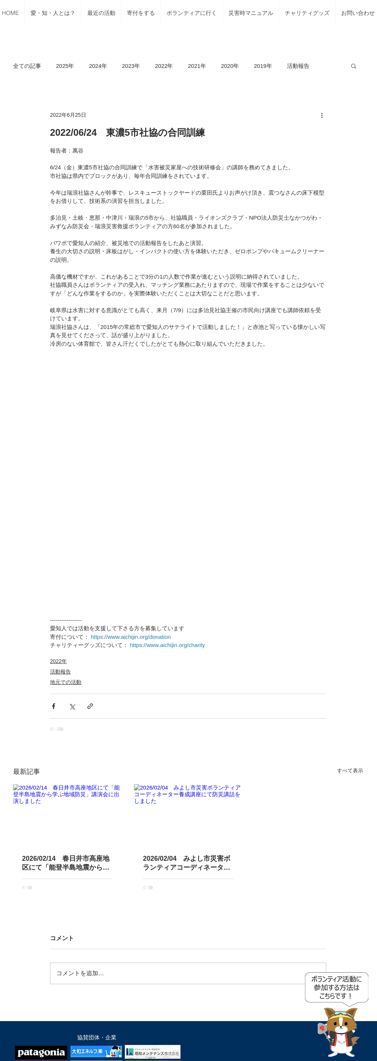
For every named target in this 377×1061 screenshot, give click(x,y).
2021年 (197, 66)
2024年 (98, 66)
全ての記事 (27, 66)
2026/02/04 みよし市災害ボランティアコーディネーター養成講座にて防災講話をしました (186, 863)
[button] (353, 66)
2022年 (164, 66)
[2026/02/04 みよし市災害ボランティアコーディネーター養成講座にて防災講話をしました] (188, 814)
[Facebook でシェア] (53, 706)
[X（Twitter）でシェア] (71, 706)
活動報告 (298, 66)
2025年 (65, 66)
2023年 (131, 66)
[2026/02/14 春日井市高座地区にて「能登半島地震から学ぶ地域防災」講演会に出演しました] (67, 814)
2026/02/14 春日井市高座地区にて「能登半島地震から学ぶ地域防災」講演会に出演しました (65, 863)
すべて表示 (350, 770)
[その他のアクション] (321, 114)
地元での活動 (65, 682)
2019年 (263, 66)
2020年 (230, 66)
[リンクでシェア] (90, 706)
